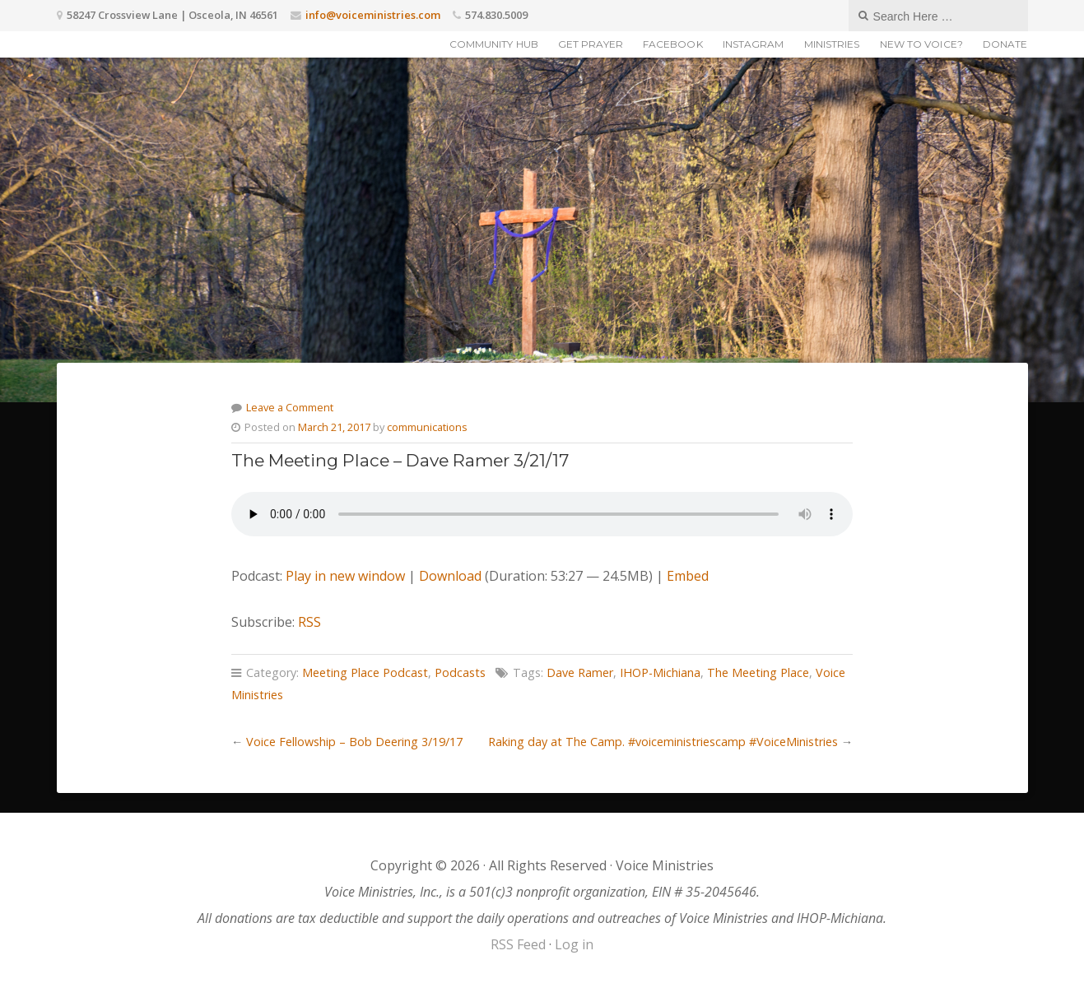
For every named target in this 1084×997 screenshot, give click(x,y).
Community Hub (493, 44)
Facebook (673, 44)
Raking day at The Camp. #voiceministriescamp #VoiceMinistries (663, 741)
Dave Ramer (580, 672)
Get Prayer (590, 44)
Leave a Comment (289, 407)
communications (427, 427)
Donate (1005, 44)
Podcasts (460, 672)
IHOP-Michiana (660, 672)
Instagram (753, 44)
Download (450, 576)
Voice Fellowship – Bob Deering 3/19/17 (354, 741)
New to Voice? (921, 44)
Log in (574, 944)
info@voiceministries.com (372, 14)
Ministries (832, 44)
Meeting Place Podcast (365, 672)
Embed (688, 576)
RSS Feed (518, 944)
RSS (309, 622)
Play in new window (345, 576)
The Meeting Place (758, 672)
